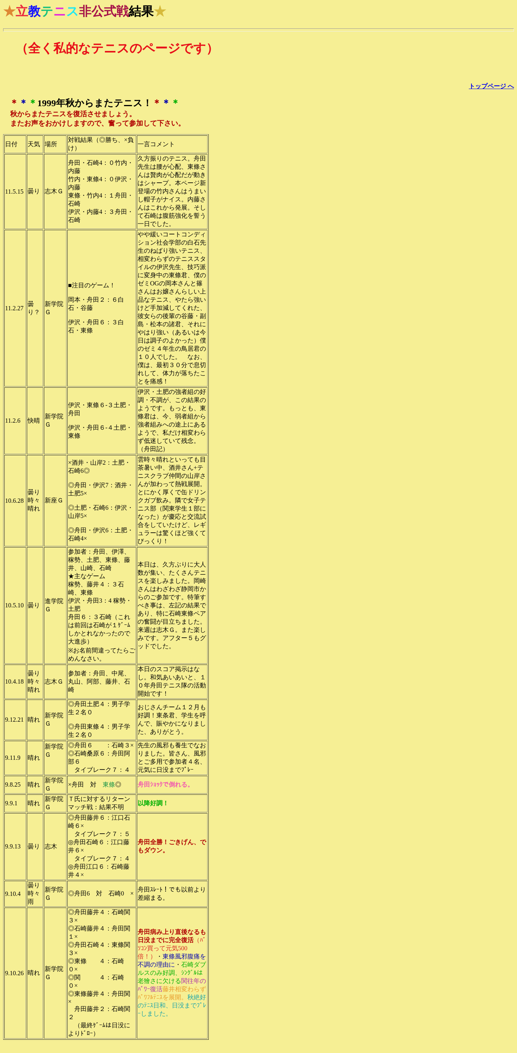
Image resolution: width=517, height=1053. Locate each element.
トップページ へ (491, 86)
